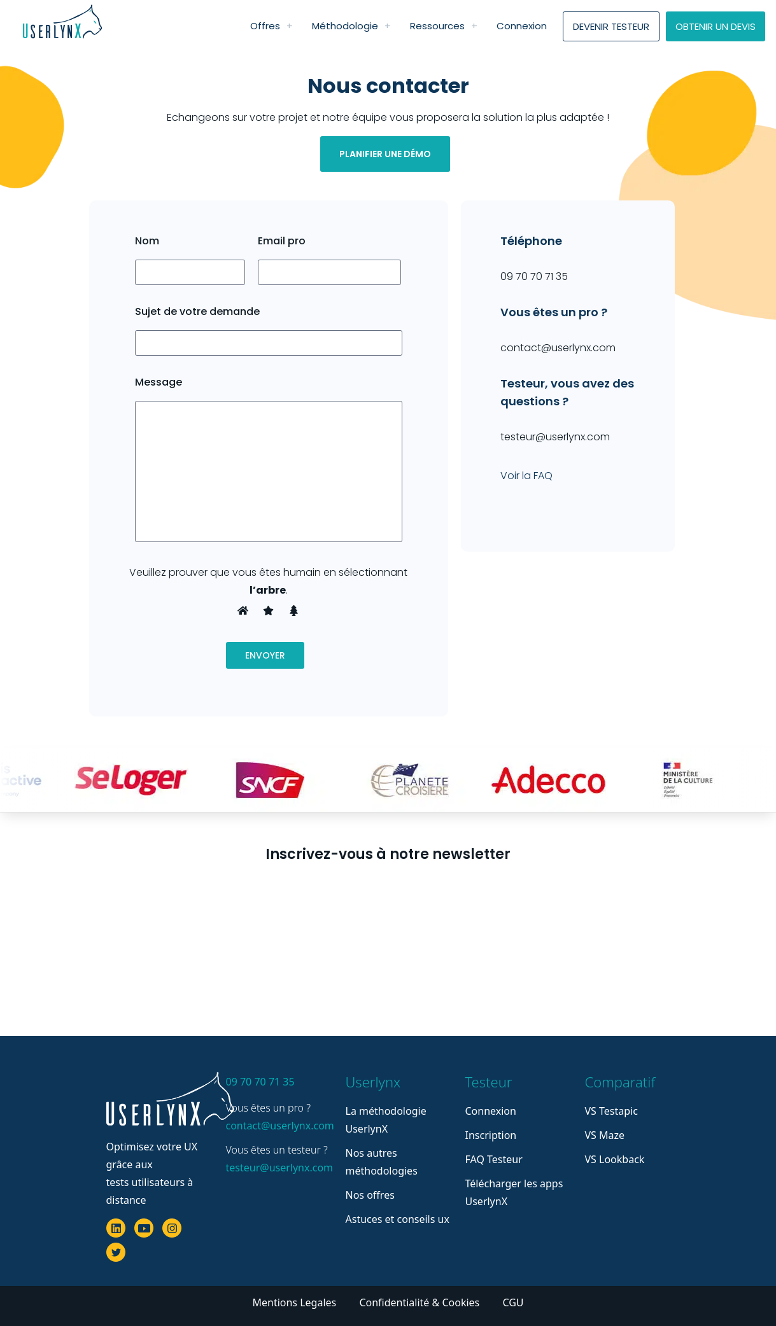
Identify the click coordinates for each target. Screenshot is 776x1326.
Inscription (491, 1135)
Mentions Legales (295, 1302)
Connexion (490, 1111)
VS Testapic (611, 1111)
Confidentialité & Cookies (420, 1302)
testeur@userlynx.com (278, 1168)
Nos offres (370, 1195)
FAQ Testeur (494, 1159)
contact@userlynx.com (278, 1126)
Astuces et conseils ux (397, 1219)
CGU (512, 1302)
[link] (289, 26)
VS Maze (605, 1135)
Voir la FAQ (526, 475)
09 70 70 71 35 (260, 1082)
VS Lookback (615, 1159)
